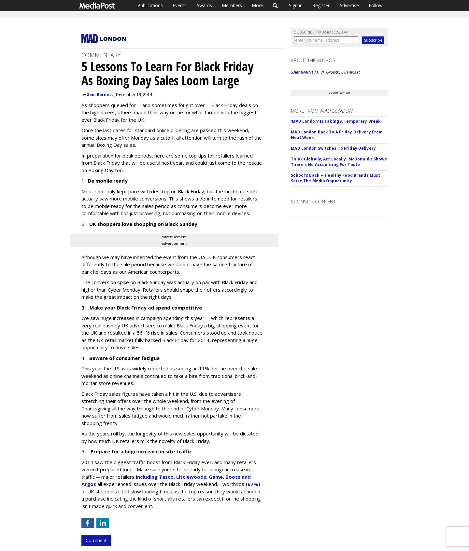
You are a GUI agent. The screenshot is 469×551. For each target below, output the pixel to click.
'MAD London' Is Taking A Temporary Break (336, 121)
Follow (376, 5)
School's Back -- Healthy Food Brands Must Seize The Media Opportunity (335, 178)
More (257, 5)
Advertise (349, 5)
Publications (150, 5)
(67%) (253, 484)
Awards (204, 5)
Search (275, 5)
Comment (96, 540)
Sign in (296, 5)
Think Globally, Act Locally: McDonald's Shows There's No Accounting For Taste (339, 161)
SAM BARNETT (304, 72)
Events (180, 5)
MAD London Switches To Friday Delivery (333, 148)
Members (232, 5)
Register (321, 5)
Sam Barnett (100, 94)
